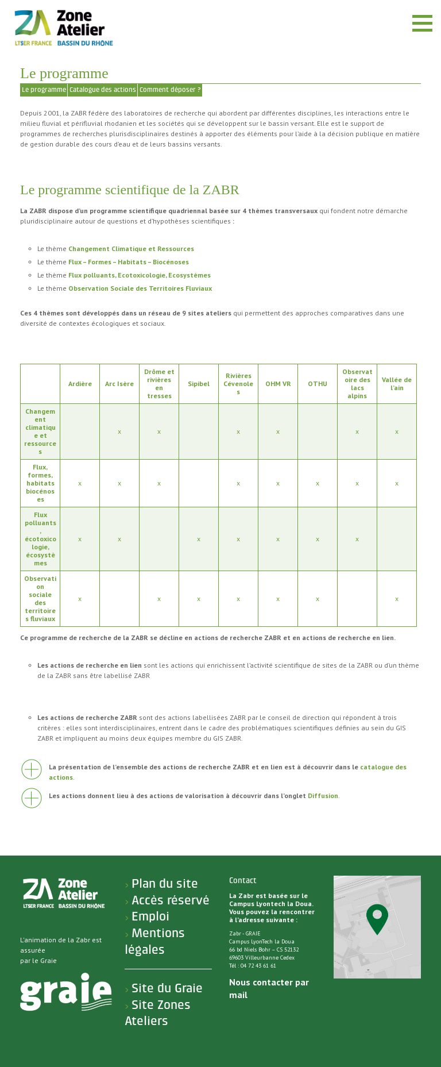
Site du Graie (167, 988)
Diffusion (323, 795)
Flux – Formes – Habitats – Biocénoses (128, 261)
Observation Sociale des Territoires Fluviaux (140, 288)
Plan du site (164, 883)
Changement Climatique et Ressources (131, 248)
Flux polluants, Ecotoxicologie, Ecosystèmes (139, 275)
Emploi (150, 916)
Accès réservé (170, 900)
